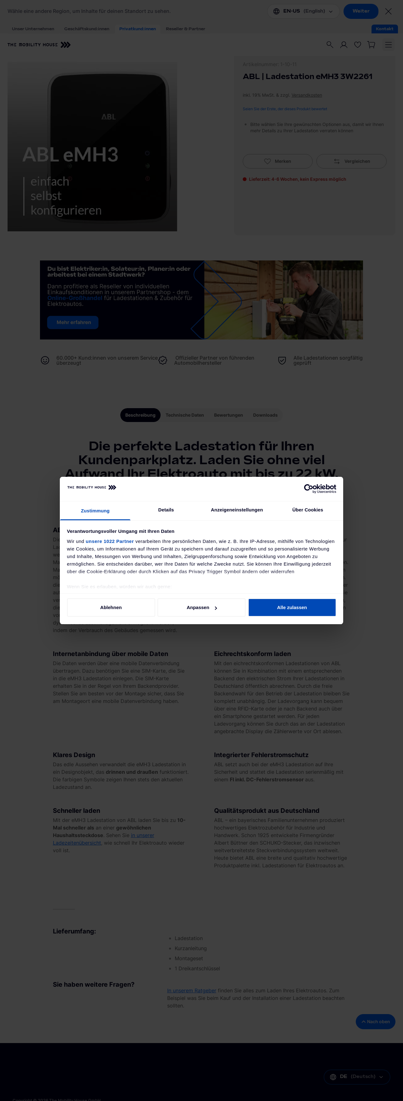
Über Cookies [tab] (307, 509)
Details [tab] (166, 509)
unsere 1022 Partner (110, 541)
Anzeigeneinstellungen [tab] (237, 509)
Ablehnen (111, 607)
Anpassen (202, 607)
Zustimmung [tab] (95, 510)
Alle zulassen (292, 607)
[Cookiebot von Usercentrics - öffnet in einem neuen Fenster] (308, 489)
